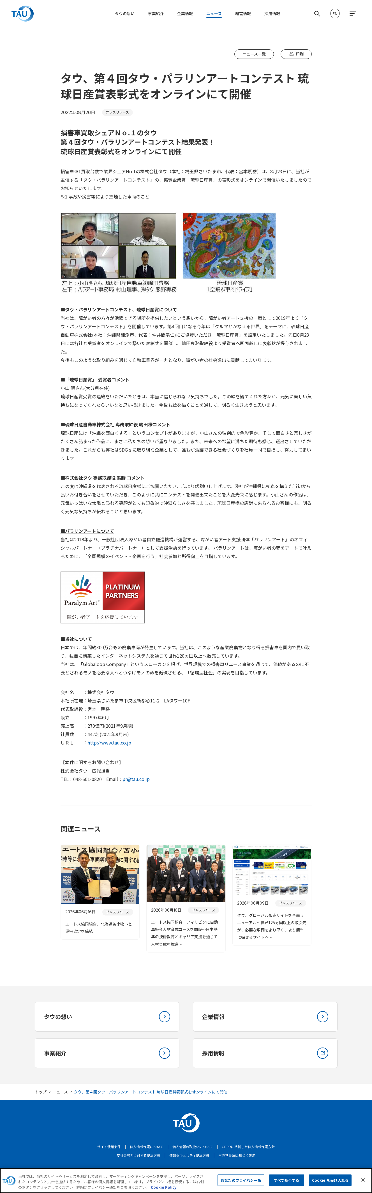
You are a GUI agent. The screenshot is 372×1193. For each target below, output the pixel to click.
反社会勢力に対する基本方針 (138, 1155)
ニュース (214, 13)
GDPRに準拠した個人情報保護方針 (248, 1146)
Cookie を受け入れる (330, 1186)
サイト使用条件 (109, 1146)
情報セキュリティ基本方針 (189, 1155)
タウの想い (125, 13)
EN (335, 13)
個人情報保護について (146, 1146)
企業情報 (185, 13)
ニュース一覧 (254, 54)
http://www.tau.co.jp (109, 742)
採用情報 (272, 13)
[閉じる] (363, 1186)
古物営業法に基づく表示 (236, 1155)
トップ (41, 1092)
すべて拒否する (286, 1186)
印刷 (296, 54)
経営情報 (243, 13)
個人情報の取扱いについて (192, 1146)
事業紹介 (156, 13)
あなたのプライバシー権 (241, 1186)
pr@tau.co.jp (136, 779)
